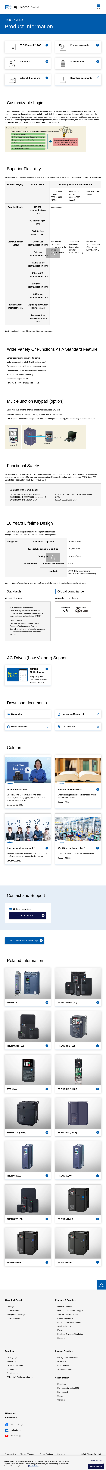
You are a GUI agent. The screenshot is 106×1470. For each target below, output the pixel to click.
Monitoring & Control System (69, 1323)
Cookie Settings (46, 1455)
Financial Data (63, 1366)
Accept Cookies (96, 1466)
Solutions (61, 1338)
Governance (62, 1400)
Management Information (67, 1358)
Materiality (61, 1385)
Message (10, 1307)
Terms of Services (28, 1455)
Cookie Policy (33, 1466)
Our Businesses (13, 1319)
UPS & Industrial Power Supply (70, 1311)
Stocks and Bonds (64, 1370)
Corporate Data (13, 1311)
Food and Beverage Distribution (70, 1335)
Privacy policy (10, 1455)
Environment (62, 1392)
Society (60, 1396)
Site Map (61, 1455)
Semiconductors (64, 1327)
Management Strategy (16, 1315)
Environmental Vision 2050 (68, 1389)
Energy (60, 1331)
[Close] (103, 1463)
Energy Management (66, 1319)
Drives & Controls (64, 1307)
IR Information (63, 1362)
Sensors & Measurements (68, 1315)
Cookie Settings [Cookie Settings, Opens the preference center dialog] (96, 1460)
